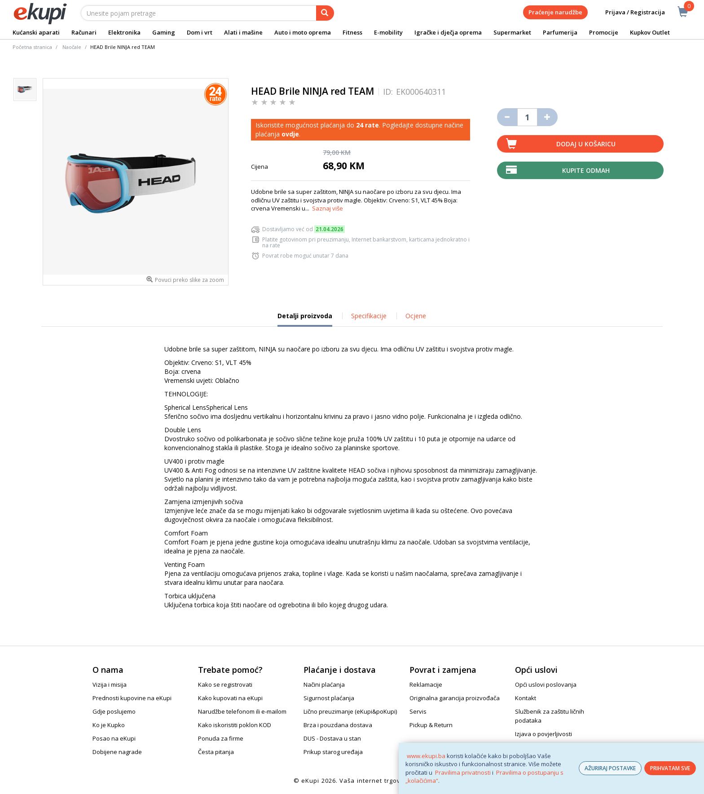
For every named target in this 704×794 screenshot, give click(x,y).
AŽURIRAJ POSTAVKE (610, 768)
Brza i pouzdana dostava (338, 725)
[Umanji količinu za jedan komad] (507, 117)
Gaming (163, 32)
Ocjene (415, 315)
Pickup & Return (431, 725)
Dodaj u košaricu (586, 144)
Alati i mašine (243, 32)
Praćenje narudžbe (555, 12)
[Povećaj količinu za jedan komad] (547, 117)
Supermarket (512, 32)
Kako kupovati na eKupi (230, 698)
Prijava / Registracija (629, 12)
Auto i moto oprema (302, 32)
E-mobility (388, 32)
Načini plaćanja (324, 684)
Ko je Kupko (108, 725)
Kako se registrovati (225, 684)
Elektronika (124, 32)
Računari (84, 32)
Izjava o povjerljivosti (543, 734)
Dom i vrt (199, 32)
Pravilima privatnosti (463, 772)
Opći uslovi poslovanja (545, 684)
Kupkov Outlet (650, 32)
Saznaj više (327, 208)
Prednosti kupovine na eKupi (132, 698)
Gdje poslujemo (114, 711)
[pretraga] (325, 13)
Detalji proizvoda (304, 319)
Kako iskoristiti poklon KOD (234, 725)
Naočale (71, 47)
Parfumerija (560, 32)
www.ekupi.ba (426, 756)
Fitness (352, 32)
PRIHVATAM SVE (670, 768)
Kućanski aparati (36, 32)
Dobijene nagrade (117, 752)
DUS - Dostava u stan (332, 738)
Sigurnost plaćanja (329, 698)
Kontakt (525, 698)
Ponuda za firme (220, 738)
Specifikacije (369, 315)
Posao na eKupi (114, 738)
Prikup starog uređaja (333, 752)
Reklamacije (425, 684)
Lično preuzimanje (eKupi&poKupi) (350, 711)
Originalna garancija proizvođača (454, 698)
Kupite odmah (586, 170)
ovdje (290, 134)
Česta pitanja (216, 752)
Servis (418, 711)
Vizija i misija (109, 684)
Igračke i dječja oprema (448, 32)
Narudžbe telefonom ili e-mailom (242, 711)
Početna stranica (32, 47)
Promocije (603, 32)
